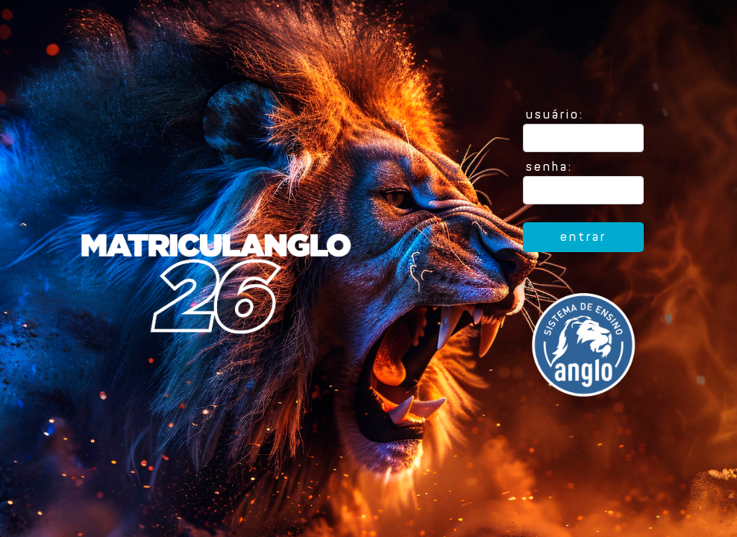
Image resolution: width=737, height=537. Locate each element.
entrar (583, 237)
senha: (549, 167)
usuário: (555, 114)
